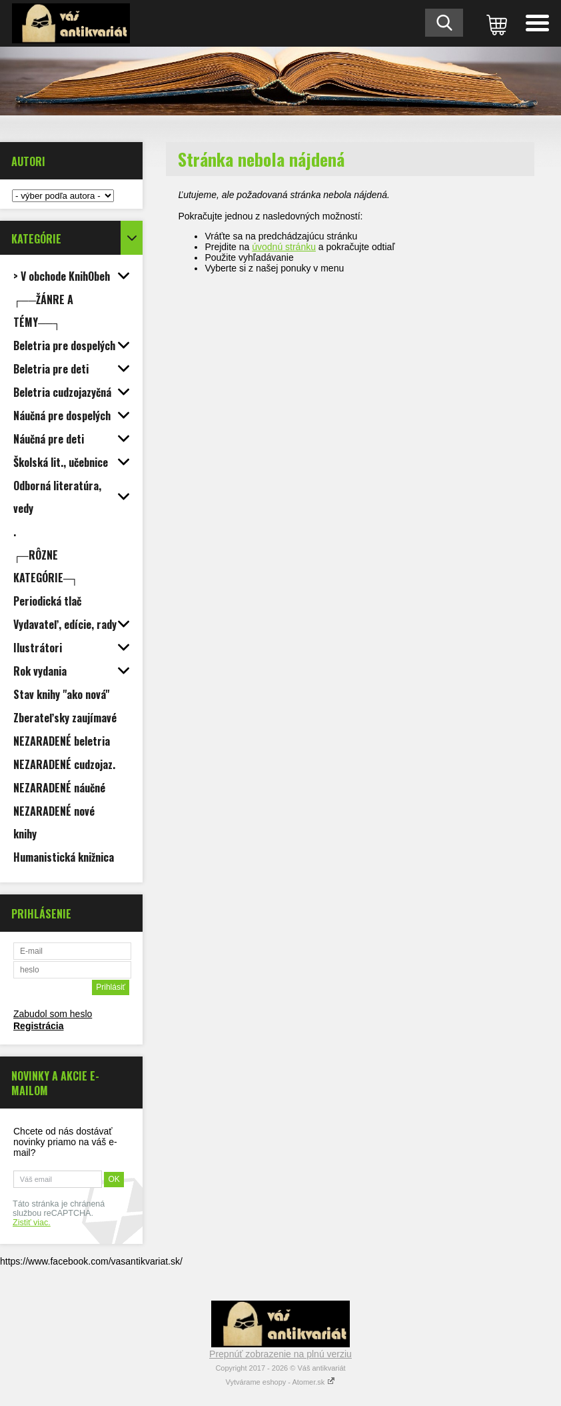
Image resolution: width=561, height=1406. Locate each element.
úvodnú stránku (284, 246)
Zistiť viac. (32, 1222)
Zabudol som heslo (52, 1013)
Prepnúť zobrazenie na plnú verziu (280, 1354)
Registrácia (38, 1025)
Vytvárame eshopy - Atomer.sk (281, 1382)
